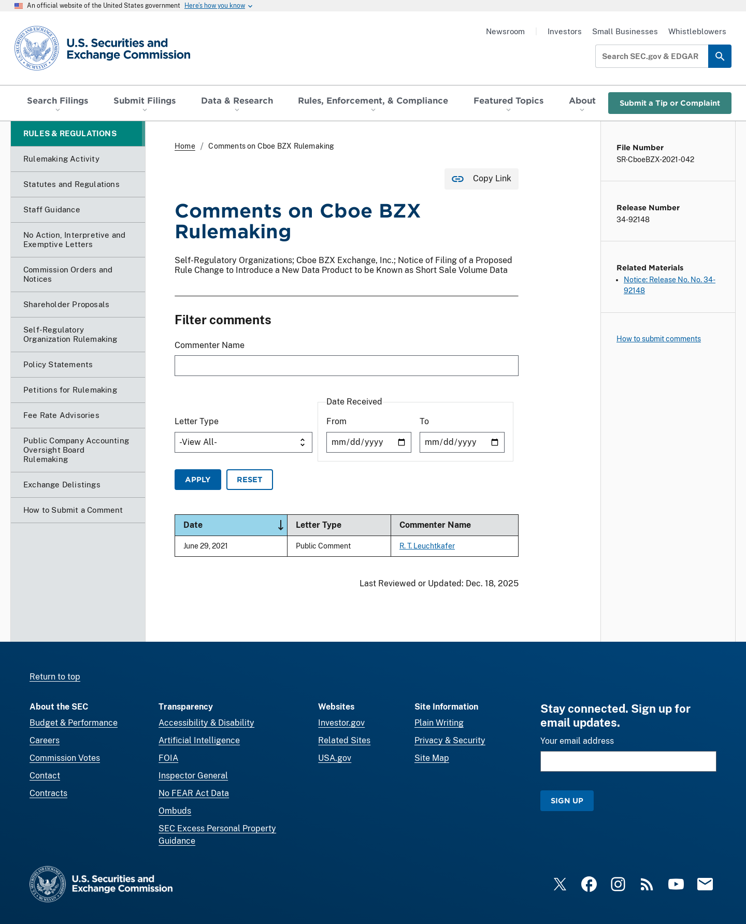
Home (185, 146)
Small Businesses (625, 31)
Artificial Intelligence (199, 740)
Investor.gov (341, 723)
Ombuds (175, 811)
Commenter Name (210, 345)
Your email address (577, 741)
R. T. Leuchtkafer (427, 545)
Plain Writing (439, 723)
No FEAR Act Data (194, 793)
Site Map (431, 758)
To (424, 422)
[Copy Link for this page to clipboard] (481, 179)
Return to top (55, 677)
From (336, 422)
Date (235, 525)
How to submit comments (658, 339)
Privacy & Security (449, 740)
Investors (565, 31)
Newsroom (505, 31)
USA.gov (334, 758)
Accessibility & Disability (206, 723)
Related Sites (344, 740)
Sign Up (567, 800)
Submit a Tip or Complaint (670, 102)
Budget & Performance (74, 723)
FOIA (168, 758)
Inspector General (193, 776)
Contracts (48, 793)
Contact (45, 776)
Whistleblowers (697, 31)
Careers (45, 740)
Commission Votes (65, 758)
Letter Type (197, 422)
